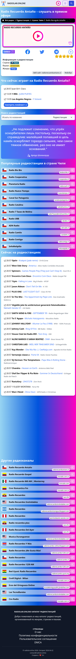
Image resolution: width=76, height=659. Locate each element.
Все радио (8, 20)
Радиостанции (23, 20)
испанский (15, 66)
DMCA (38, 642)
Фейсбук (68, 73)
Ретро (13, 69)
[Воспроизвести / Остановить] (58, 3)
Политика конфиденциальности (38, 635)
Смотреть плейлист (16, 104)
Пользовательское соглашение (38, 639)
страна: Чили (37, 20)
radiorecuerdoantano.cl (51, 73)
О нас (38, 632)
